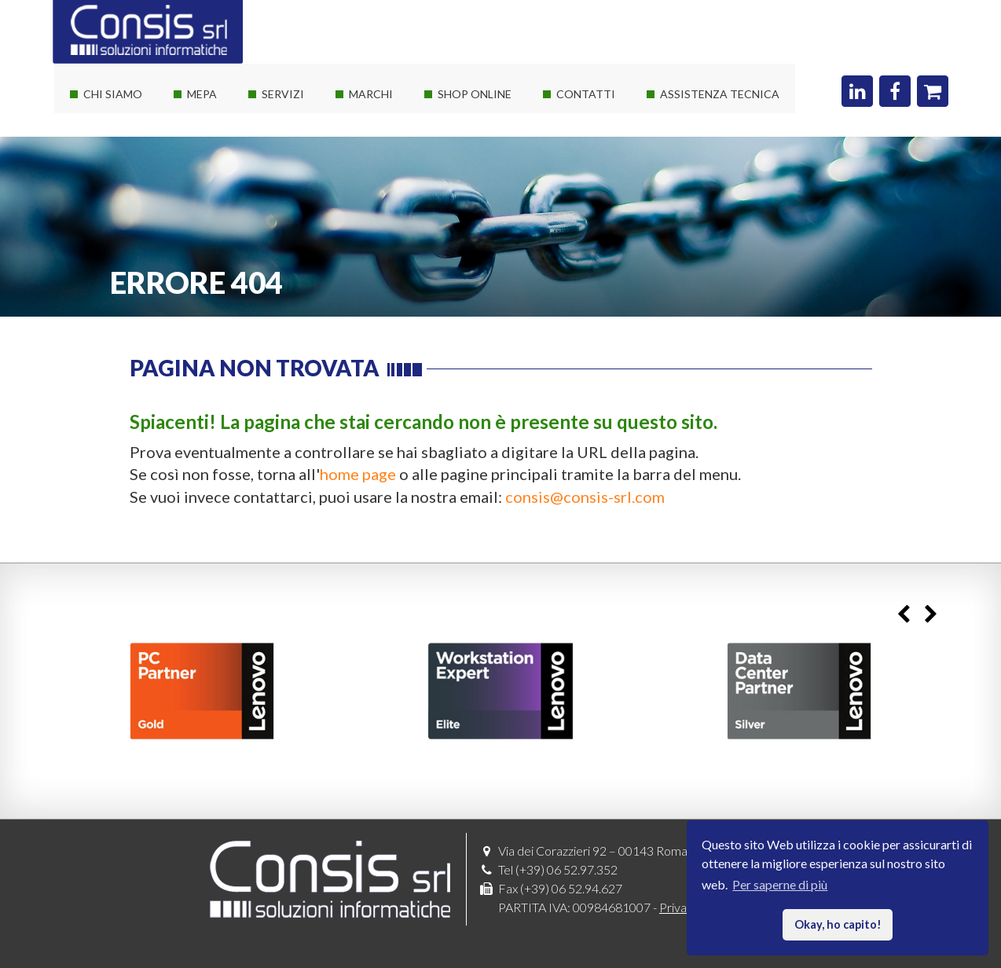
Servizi (283, 94)
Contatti (585, 94)
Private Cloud (291, 171)
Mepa (202, 94)
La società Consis (121, 115)
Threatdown (374, 284)
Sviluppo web (290, 228)
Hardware (368, 115)
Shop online (475, 94)
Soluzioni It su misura (310, 115)
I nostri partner (115, 143)
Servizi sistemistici (304, 143)
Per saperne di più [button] (779, 884)
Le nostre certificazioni (137, 171)
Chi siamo (112, 94)
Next (930, 615)
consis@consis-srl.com (585, 496)
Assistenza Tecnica (719, 94)
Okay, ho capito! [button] (838, 924)
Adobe (359, 256)
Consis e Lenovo (384, 171)
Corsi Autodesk (296, 199)
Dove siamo (580, 115)
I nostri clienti (111, 199)
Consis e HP (373, 199)
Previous (903, 615)
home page (358, 473)
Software (365, 143)
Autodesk (367, 228)
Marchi (371, 94)
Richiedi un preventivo (607, 143)
